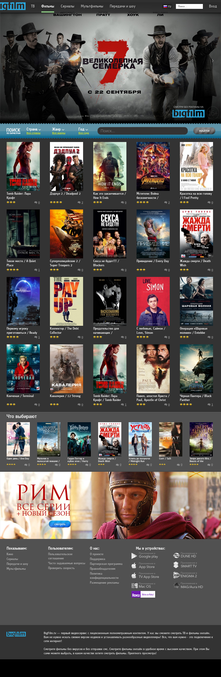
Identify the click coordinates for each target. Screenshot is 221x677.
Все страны (33, 132)
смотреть (59, 524)
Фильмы (47, 6)
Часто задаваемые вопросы (66, 563)
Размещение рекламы (104, 583)
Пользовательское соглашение (60, 556)
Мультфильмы (92, 6)
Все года (83, 132)
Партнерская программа (106, 564)
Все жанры (58, 132)
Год (83, 129)
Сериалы (67, 6)
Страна (34, 129)
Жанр (58, 129)
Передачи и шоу (122, 6)
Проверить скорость (61, 568)
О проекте (96, 554)
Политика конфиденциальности (104, 576)
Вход (213, 6)
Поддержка (97, 559)
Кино (10, 554)
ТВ (33, 6)
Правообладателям (102, 569)
